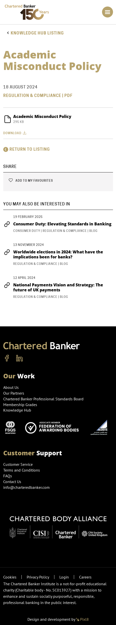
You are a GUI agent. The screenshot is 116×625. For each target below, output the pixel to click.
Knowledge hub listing (37, 33)
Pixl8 (82, 619)
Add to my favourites (30, 180)
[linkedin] (19, 358)
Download (15, 132)
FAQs (7, 475)
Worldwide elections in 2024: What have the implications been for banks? (53, 254)
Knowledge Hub (17, 410)
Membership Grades (20, 404)
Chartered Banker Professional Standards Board (43, 398)
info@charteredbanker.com (27, 487)
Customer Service (18, 464)
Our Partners (13, 393)
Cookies (9, 577)
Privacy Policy (38, 577)
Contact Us (12, 481)
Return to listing (26, 149)
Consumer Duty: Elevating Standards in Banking (57, 223)
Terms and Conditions (21, 470)
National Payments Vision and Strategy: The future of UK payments (53, 287)
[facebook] (7, 358)
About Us (11, 387)
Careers (85, 577)
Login (64, 577)
